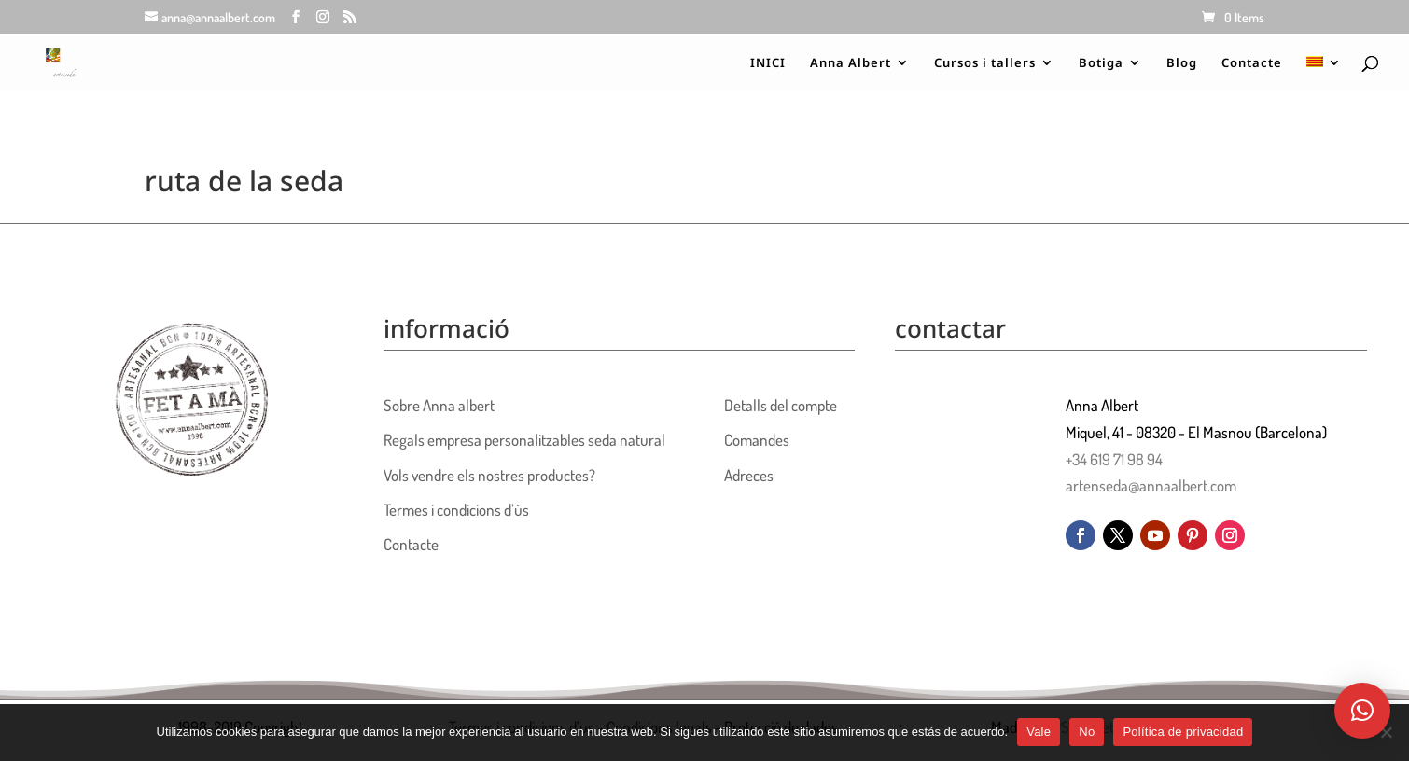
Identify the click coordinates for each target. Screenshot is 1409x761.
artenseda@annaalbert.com (1151, 485)
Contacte (1251, 63)
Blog (1181, 63)
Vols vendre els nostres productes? (489, 475)
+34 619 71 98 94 (1114, 459)
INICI (768, 63)
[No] (1385, 732)
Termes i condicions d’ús (456, 509)
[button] (1362, 711)
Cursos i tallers (985, 63)
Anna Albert (850, 63)
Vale (1038, 732)
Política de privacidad (1183, 732)
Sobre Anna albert (439, 405)
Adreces (749, 475)
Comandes (756, 440)
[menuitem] (1324, 73)
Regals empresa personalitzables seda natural (524, 440)
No (1087, 732)
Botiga (1101, 63)
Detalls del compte (780, 405)
